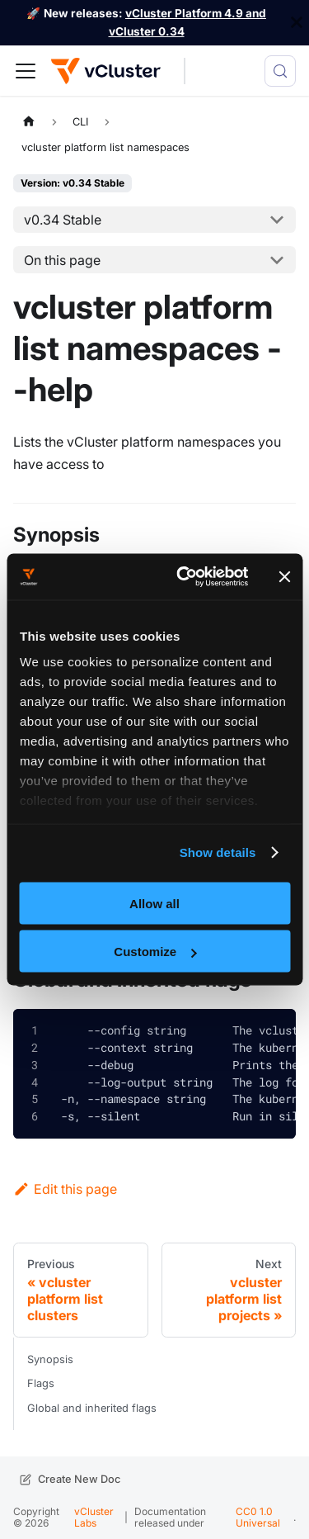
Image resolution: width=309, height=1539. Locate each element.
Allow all (154, 903)
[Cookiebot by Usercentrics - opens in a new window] (184, 577)
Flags (40, 1383)
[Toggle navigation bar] (25, 71)
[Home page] (28, 122)
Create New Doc (79, 1479)
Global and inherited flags (92, 1408)
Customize (155, 952)
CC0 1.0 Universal (258, 1517)
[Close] (296, 22)
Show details (218, 852)
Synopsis (50, 1359)
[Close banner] (284, 576)
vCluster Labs (94, 1517)
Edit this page (65, 1189)
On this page (62, 260)
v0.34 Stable (62, 219)
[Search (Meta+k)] (280, 71)
